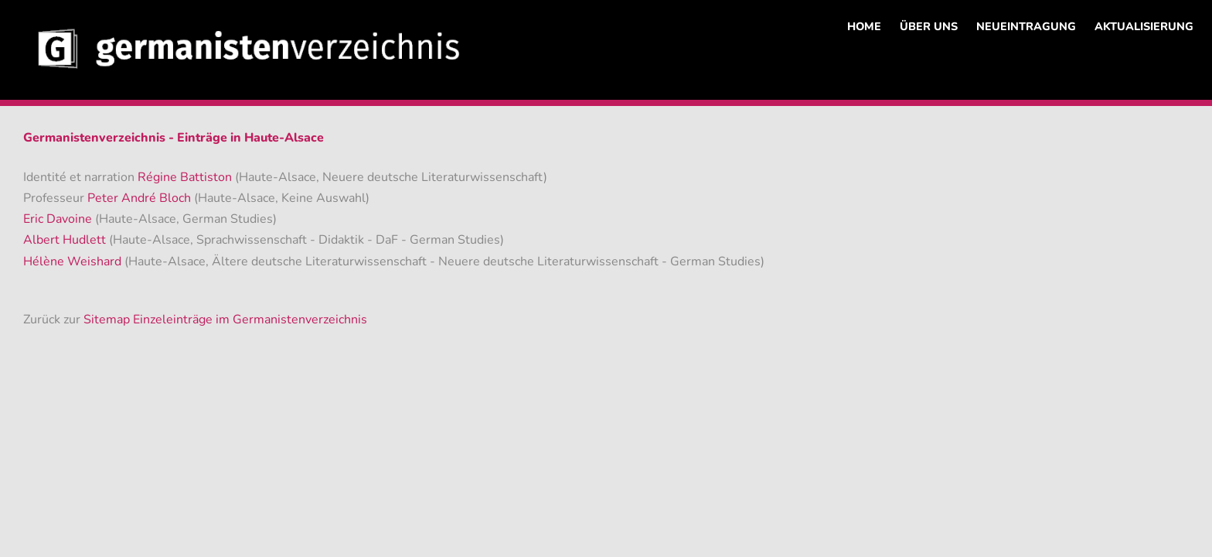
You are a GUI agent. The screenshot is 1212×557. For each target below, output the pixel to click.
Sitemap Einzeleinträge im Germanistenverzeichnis (225, 319)
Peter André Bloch (140, 198)
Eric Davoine (59, 218)
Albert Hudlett (66, 239)
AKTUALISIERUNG (1144, 26)
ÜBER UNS (929, 26)
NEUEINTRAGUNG (1026, 26)
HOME (864, 26)
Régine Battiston (186, 177)
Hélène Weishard (73, 261)
